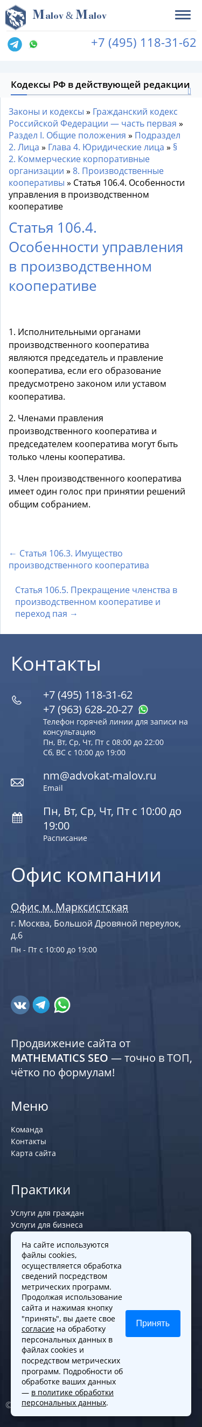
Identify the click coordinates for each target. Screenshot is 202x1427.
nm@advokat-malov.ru (99, 775)
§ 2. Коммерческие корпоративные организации (93, 159)
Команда (27, 1129)
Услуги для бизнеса (47, 1225)
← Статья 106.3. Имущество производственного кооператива (79, 559)
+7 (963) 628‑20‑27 (96, 709)
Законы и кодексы (46, 111)
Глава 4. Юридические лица (106, 147)
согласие (38, 1329)
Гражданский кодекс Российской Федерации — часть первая (93, 117)
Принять (153, 1323)
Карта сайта (33, 1153)
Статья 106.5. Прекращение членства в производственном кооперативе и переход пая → (96, 601)
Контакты (28, 1141)
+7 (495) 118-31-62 (144, 42)
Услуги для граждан (47, 1213)
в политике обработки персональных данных (68, 1397)
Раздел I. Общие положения (67, 135)
